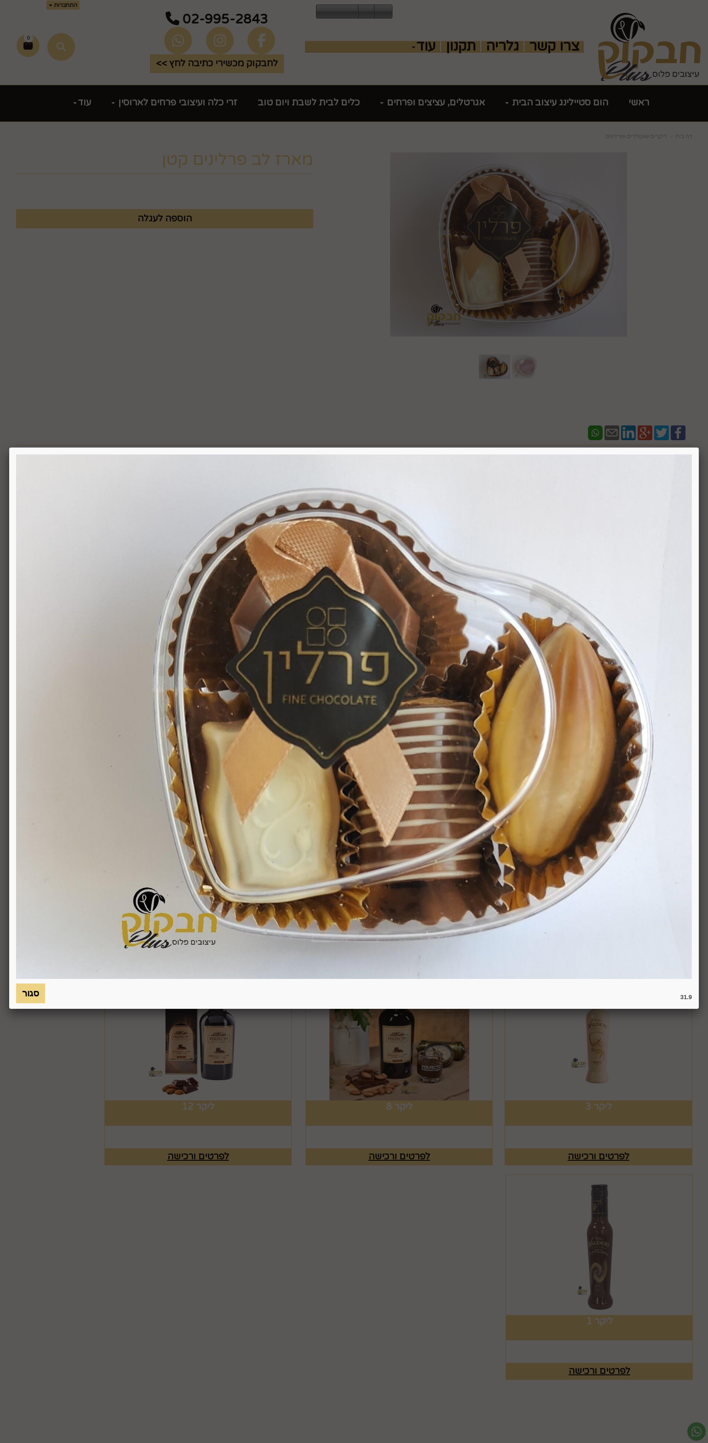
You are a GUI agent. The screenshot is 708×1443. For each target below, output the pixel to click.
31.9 (686, 997)
